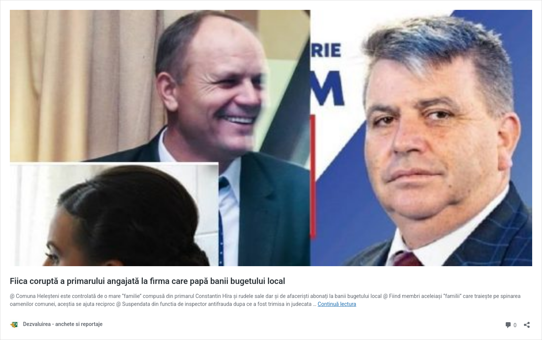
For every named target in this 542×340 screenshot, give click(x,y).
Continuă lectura (337, 304)
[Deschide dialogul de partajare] (527, 322)
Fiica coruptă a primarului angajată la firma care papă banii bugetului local (147, 281)
